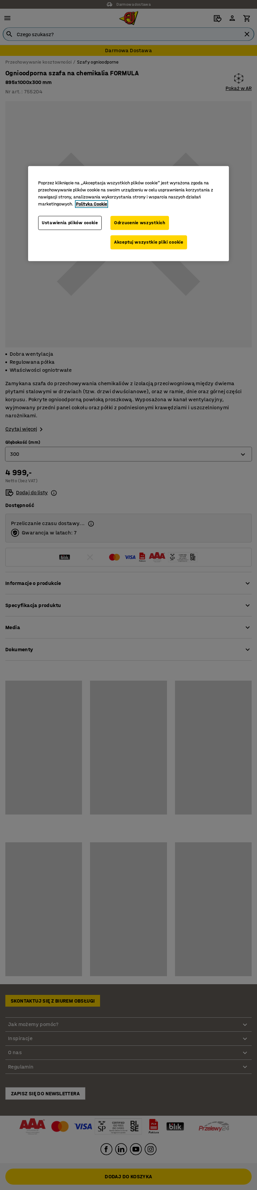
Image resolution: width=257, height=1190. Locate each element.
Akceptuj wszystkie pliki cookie (148, 242)
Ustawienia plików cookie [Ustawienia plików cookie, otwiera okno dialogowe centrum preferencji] (70, 223)
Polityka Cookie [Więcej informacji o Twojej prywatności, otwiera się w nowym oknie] (91, 204)
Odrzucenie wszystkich (139, 223)
